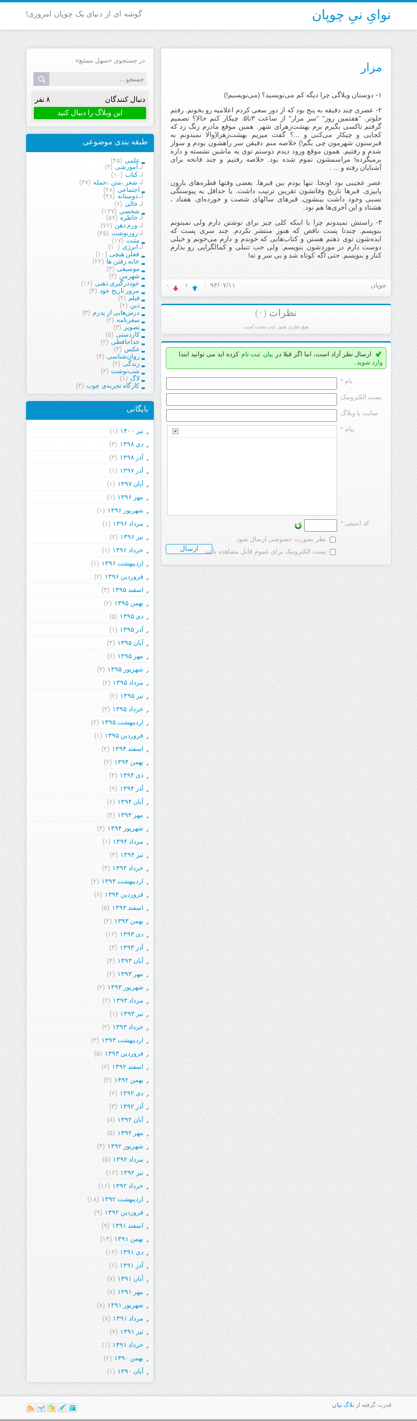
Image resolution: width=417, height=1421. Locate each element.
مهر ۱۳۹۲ (130, 1132)
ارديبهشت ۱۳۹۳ (122, 1040)
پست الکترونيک (361, 397)
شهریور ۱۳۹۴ (125, 828)
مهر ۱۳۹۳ (130, 973)
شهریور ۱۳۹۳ (125, 987)
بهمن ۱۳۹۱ (129, 1238)
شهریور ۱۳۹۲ (125, 1146)
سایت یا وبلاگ (359, 413)
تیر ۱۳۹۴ (132, 854)
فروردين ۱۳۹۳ (124, 1053)
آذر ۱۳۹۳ (132, 947)
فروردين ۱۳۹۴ (124, 894)
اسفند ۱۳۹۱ (128, 1225)
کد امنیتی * (355, 523)
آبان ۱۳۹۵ (130, 642)
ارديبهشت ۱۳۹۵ (122, 722)
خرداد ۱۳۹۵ (128, 709)
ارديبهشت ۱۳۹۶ (122, 563)
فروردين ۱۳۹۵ (124, 735)
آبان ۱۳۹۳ (130, 960)
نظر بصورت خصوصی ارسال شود (281, 539)
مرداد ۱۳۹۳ (128, 1000)
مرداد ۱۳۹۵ (128, 682)
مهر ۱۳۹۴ (130, 815)
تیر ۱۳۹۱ (132, 1331)
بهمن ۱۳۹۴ (129, 762)
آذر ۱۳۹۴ (132, 788)
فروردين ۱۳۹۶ (124, 576)
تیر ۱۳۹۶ (132, 536)
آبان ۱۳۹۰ (130, 1371)
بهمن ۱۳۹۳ (129, 920)
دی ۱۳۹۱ (132, 1252)
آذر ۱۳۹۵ (132, 629)
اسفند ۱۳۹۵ (128, 589)
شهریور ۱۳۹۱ (125, 1305)
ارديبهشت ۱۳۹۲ (122, 1199)
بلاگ (348, 1404)
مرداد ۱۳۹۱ (128, 1318)
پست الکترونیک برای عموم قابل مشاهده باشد (265, 551)
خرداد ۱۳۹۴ (128, 868)
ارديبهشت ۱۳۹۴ (122, 881)
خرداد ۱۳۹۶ (128, 550)
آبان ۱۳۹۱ (130, 1278)
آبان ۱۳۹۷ (130, 483)
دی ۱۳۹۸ (132, 444)
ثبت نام (251, 354)
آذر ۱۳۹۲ (132, 1106)
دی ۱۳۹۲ (132, 1093)
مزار (371, 67)
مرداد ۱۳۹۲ (128, 1159)
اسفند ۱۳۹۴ (128, 748)
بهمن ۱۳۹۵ (129, 603)
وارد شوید (370, 362)
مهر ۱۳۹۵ (130, 656)
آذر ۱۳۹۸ (132, 457)
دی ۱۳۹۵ (132, 616)
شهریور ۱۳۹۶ (125, 510)
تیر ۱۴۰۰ (132, 430)
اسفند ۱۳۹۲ (128, 1066)
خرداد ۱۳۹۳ (128, 1026)
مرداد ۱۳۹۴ (128, 841)
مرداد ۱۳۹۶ (128, 523)
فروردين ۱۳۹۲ (124, 1212)
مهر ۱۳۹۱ (130, 1291)
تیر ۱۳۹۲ (132, 1172)
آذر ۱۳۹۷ (132, 470)
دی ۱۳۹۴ (132, 775)
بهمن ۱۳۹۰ (129, 1358)
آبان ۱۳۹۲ (130, 1119)
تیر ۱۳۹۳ (132, 1013)
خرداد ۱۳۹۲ (128, 1185)
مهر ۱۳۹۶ (130, 497)
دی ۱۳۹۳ (132, 934)
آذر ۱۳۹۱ (132, 1265)
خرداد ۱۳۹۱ (128, 1344)
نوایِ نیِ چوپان (351, 14)
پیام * (347, 429)
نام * (347, 381)
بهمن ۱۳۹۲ (129, 1079)
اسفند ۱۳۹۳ (128, 907)
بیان (268, 354)
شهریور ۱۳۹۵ (125, 669)
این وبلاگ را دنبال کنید (89, 112)
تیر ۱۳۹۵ (132, 695)
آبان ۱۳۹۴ (130, 801)
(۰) (260, 312)
